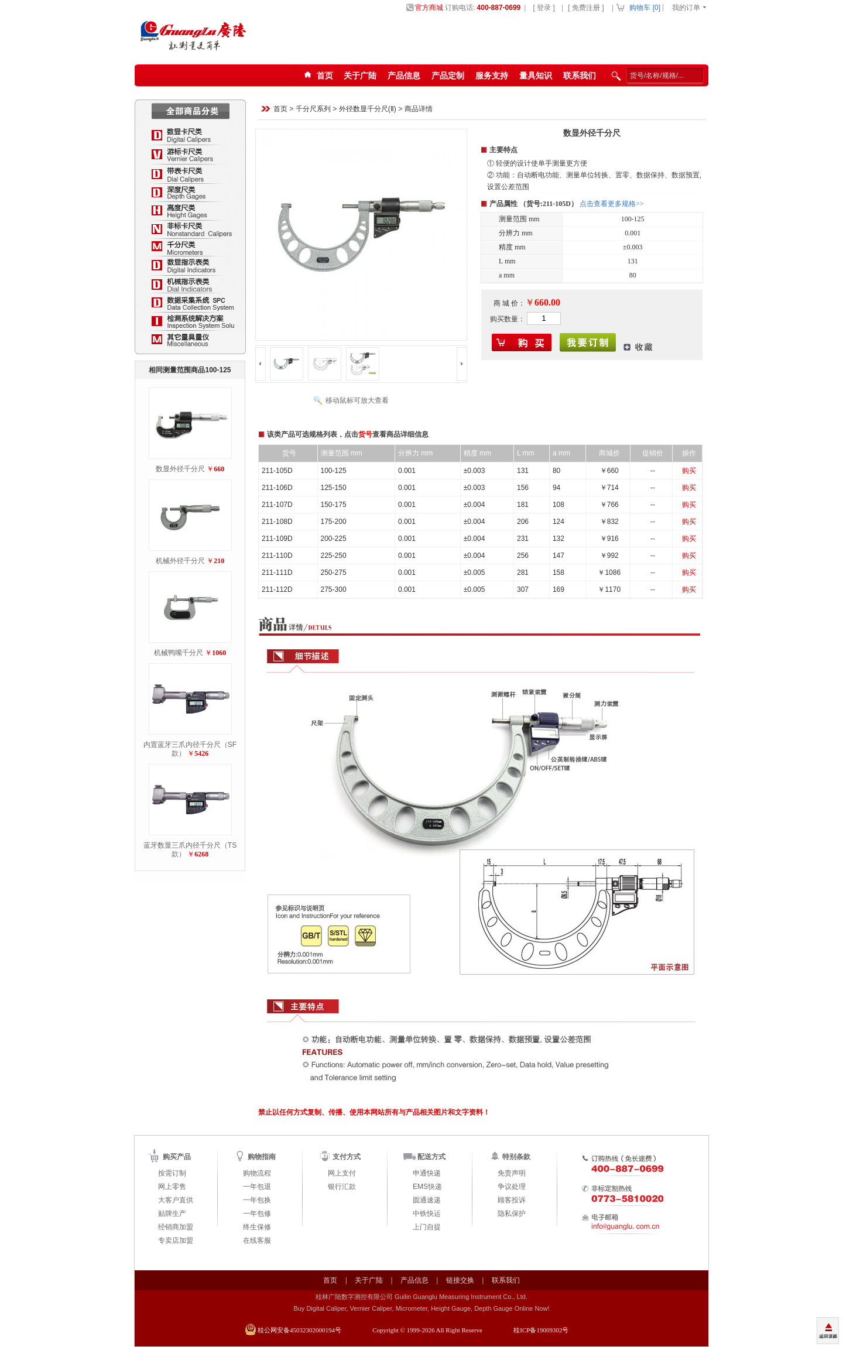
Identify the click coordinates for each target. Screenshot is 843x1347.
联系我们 (579, 75)
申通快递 (427, 1173)
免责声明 (512, 1173)
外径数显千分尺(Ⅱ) (367, 109)
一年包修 (257, 1213)
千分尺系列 (313, 109)
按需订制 (172, 1173)
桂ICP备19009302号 (540, 1330)
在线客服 (257, 1240)
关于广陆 (360, 75)
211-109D (277, 538)
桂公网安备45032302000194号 (299, 1330)
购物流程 (257, 1173)
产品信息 (404, 75)
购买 (689, 471)
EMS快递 (427, 1187)
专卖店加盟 (175, 1240)
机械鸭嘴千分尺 (178, 653)
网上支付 (342, 1173)
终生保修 (257, 1227)
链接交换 (460, 1280)
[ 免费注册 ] (586, 8)
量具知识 (535, 75)
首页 (280, 109)
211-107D (277, 505)
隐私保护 (512, 1213)
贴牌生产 (172, 1213)
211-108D (277, 521)
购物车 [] (644, 8)
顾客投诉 (512, 1200)
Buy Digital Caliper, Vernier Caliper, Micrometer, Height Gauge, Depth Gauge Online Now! (421, 1308)
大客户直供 (175, 1200)
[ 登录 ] (543, 8)
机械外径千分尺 (180, 561)
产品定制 (447, 75)
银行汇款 (342, 1187)
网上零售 (172, 1187)
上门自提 (427, 1227)
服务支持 (491, 75)
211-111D (277, 572)
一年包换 (257, 1200)
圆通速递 (427, 1200)
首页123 (316, 75)
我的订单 (686, 8)
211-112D (277, 589)
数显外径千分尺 (180, 469)
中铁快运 (427, 1213)
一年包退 (257, 1187)
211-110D (277, 555)
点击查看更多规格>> (612, 204)
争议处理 (512, 1187)
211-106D (277, 488)
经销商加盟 (175, 1227)
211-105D (277, 471)
